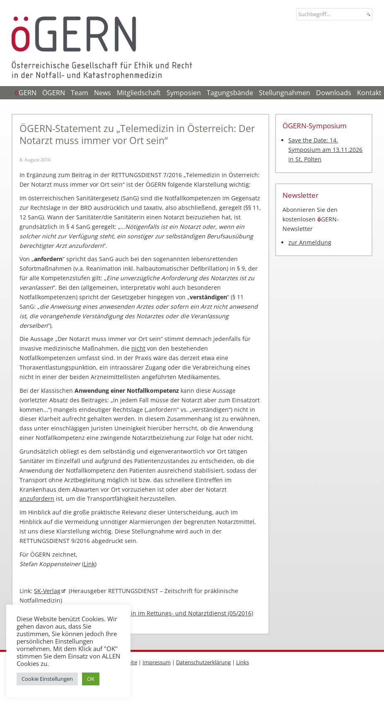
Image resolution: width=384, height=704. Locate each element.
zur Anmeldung (309, 242)
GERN (25, 92)
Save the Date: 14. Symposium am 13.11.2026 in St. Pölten (325, 149)
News (102, 92)
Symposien (184, 92)
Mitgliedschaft (139, 92)
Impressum (156, 662)
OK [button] (90, 678)
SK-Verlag (47, 591)
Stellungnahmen (284, 92)
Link (89, 564)
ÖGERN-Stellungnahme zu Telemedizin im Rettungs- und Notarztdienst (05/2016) (140, 613)
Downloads (333, 92)
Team (79, 92)
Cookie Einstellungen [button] (47, 678)
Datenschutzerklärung (203, 662)
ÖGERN (53, 92)
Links (242, 662)
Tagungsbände (230, 92)
